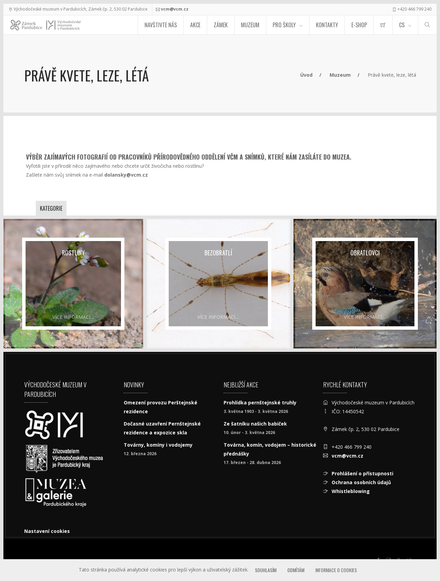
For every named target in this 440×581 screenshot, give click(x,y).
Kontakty (327, 25)
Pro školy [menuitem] (284, 25)
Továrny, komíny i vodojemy (158, 445)
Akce (195, 25)
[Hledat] (427, 25)
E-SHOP (359, 25)
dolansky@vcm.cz (126, 175)
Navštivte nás (161, 25)
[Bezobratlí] (218, 283)
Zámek (221, 25)
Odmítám (295, 569)
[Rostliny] (73, 283)
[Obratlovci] (365, 283)
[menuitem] (383, 25)
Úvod (306, 75)
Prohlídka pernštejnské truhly (260, 402)
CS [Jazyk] (402, 25)
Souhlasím (265, 569)
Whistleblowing (351, 491)
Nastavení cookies (47, 531)
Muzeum (250, 25)
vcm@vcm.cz (174, 9)
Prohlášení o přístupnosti (362, 473)
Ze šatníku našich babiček (255, 423)
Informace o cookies (336, 569)
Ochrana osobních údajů (361, 482)
